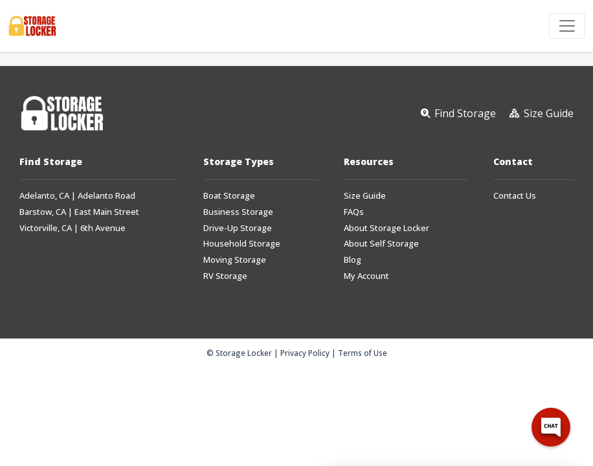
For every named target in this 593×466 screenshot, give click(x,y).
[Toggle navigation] (567, 26)
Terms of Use (362, 353)
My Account (366, 276)
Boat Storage (229, 195)
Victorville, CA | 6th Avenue (72, 228)
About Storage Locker (386, 228)
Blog (352, 259)
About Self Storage (381, 243)
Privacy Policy (305, 353)
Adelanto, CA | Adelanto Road (77, 195)
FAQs (354, 211)
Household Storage (241, 243)
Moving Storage (234, 259)
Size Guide (365, 195)
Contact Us (514, 195)
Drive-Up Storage (237, 228)
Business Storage (238, 211)
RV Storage (225, 276)
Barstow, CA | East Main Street (79, 211)
